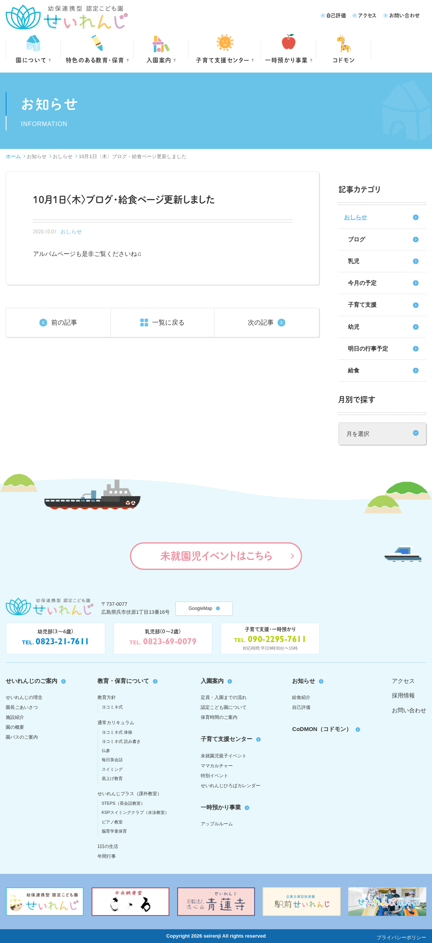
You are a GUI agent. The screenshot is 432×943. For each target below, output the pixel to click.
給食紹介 (301, 697)
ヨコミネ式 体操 (117, 732)
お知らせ (37, 156)
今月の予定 (362, 283)
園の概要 (15, 727)
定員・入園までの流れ (224, 697)
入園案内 (159, 60)
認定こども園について (224, 707)
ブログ (356, 239)
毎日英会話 (112, 759)
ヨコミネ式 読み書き (121, 741)
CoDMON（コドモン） (322, 729)
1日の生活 (108, 846)
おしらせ (63, 156)
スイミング (112, 769)
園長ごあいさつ (22, 707)
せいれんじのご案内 (31, 681)
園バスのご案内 (22, 737)
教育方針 (106, 697)
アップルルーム (217, 824)
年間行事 (106, 856)
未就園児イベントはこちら (216, 555)
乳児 (353, 261)
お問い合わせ (404, 15)
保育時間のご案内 (219, 717)
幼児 (353, 326)
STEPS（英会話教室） (123, 803)
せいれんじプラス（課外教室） (129, 793)
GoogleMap (200, 608)
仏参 (106, 750)
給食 (353, 370)
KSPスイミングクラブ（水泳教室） (135, 812)
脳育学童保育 (114, 831)
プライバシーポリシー (401, 937)
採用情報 (403, 695)
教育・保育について (123, 681)
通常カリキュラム (115, 722)
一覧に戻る (168, 322)
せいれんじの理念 (24, 697)
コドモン (344, 60)
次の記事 (261, 322)
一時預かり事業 (221, 807)
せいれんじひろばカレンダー (230, 785)
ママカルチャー (217, 765)
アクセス (367, 15)
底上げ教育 (112, 778)
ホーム (13, 156)
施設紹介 (15, 717)
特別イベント (214, 775)
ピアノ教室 (112, 822)
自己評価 (336, 15)
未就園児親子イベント (224, 756)
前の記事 (64, 322)
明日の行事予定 (368, 348)
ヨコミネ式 (112, 707)
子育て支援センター (223, 60)
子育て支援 (362, 304)
